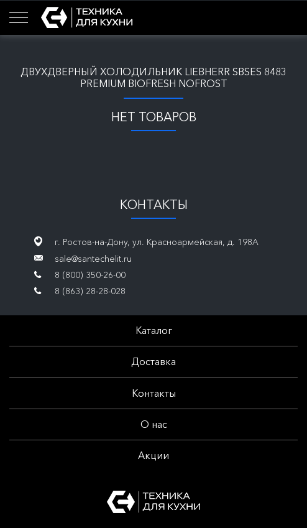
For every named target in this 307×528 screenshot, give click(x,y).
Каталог (153, 330)
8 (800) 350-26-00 (90, 274)
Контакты (154, 393)
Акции (153, 455)
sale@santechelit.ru (93, 258)
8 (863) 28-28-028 (90, 291)
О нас (153, 424)
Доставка (153, 361)
